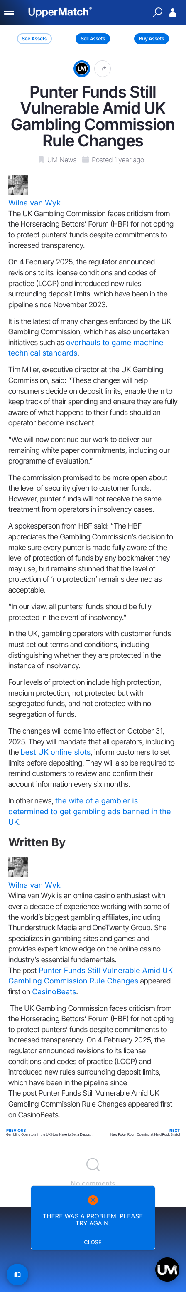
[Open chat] (167, 1269)
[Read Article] (17, 1274)
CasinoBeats (54, 992)
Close (93, 1242)
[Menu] (9, 12)
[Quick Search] (157, 12)
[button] (102, 68)
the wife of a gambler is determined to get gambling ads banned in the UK (89, 812)
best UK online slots (56, 752)
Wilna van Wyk (34, 203)
